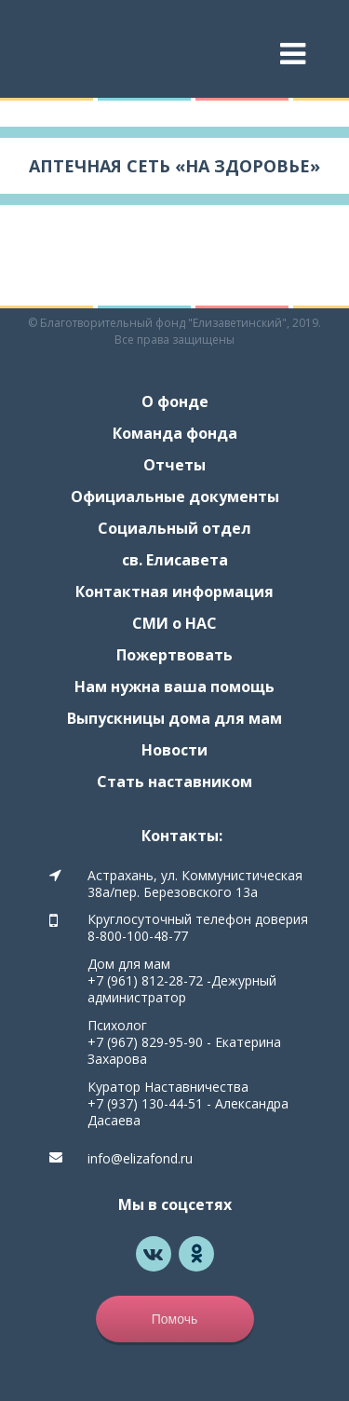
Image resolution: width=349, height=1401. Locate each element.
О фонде (174, 401)
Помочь (175, 1319)
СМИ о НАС (174, 623)
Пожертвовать (174, 655)
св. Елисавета (175, 560)
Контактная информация (174, 591)
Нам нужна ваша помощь (174, 686)
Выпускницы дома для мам (174, 718)
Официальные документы (175, 496)
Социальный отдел (174, 528)
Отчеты (174, 465)
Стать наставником (174, 781)
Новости (174, 750)
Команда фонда (175, 433)
